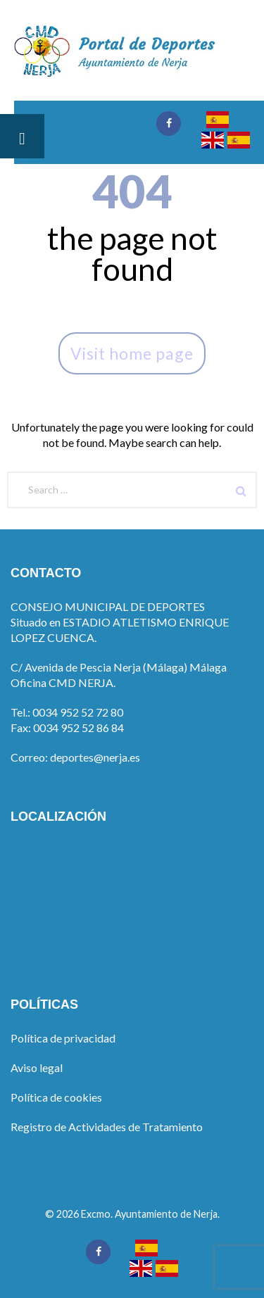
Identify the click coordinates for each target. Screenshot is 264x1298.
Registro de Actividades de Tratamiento (107, 1126)
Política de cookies (56, 1097)
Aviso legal (37, 1067)
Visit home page (132, 353)
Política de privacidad (63, 1038)
